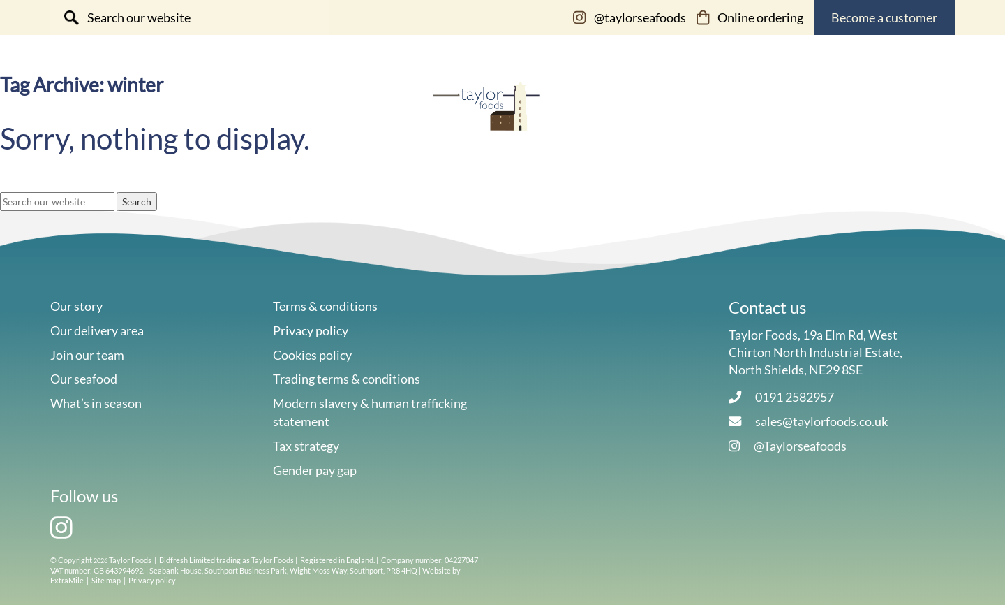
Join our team (87, 355)
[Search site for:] (189, 17)
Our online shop (770, 101)
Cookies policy (312, 355)
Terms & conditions (325, 306)
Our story (343, 101)
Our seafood (211, 101)
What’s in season (96, 403)
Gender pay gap (315, 470)
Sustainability (633, 101)
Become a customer (884, 17)
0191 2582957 (794, 396)
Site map (106, 580)
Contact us (907, 101)
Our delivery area (97, 330)
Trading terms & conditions (346, 378)
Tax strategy (306, 445)
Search (136, 201)
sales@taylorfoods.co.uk (821, 421)
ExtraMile (67, 580)
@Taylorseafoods (800, 445)
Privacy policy (310, 330)
